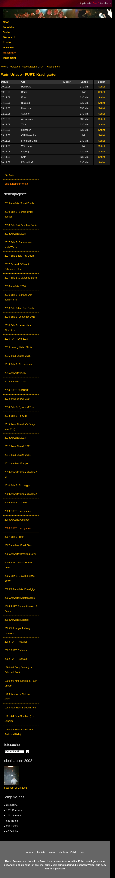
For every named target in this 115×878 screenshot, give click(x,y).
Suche (6, 32)
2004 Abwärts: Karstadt (16, 620)
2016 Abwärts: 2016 (15, 286)
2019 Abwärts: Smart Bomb (19, 203)
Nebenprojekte (29, 66)
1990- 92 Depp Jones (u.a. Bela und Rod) (18, 670)
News (5, 22)
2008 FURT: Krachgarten (17, 528)
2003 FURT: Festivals (15, 641)
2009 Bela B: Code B (15, 502)
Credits (6, 42)
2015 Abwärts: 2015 (15, 373)
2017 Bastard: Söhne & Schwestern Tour (16, 266)
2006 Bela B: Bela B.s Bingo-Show (19, 578)
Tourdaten (8, 27)
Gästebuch (8, 37)
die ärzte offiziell (67, 852)
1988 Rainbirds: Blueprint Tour (20, 707)
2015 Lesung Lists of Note (18, 347)
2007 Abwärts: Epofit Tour (18, 545)
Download (8, 47)
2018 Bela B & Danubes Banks (20, 225)
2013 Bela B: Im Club (15, 416)
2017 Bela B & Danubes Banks (20, 277)
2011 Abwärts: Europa (16, 463)
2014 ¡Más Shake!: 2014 (17, 398)
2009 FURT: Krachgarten (17, 511)
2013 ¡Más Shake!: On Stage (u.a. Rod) (19, 427)
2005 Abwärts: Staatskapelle (19, 598)
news (52, 852)
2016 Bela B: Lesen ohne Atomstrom (17, 327)
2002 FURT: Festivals (15, 659)
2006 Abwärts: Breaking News (20, 554)
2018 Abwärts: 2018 (15, 234)
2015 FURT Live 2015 (16, 338)
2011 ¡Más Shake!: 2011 (17, 455)
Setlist (101, 86)
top (82, 852)
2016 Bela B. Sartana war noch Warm (18, 297)
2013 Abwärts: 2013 (15, 438)
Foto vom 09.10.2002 (15, 787)
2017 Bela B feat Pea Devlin (19, 255)
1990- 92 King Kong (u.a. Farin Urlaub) (20, 683)
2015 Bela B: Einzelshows (18, 364)
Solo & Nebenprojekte (16, 183)
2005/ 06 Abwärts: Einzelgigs (19, 589)
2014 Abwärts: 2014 (15, 381)
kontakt (41, 852)
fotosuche (12, 745)
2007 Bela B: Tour (14, 537)
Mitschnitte (9, 52)
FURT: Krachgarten (49, 66)
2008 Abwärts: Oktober (16, 519)
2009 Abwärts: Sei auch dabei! (20, 494)
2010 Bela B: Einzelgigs (17, 485)
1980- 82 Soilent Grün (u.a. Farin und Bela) (18, 732)
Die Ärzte (9, 175)
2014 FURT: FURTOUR (16, 390)
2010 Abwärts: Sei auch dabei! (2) (20, 474)
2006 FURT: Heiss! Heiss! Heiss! (18, 565)
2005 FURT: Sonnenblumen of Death (20, 609)
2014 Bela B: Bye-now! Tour (19, 407)
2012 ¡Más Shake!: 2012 (17, 446)
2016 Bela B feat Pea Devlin (19, 308)
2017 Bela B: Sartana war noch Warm (18, 244)
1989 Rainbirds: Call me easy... (17, 696)
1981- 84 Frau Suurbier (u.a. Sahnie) (19, 718)
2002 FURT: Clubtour (15, 650)
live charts (105, 3)
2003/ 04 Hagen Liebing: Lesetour (17, 630)
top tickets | (86, 3)
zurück (29, 852)
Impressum (9, 58)
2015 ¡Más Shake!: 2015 (17, 356)
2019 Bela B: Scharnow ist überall (18, 214)
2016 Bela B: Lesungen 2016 (19, 317)
